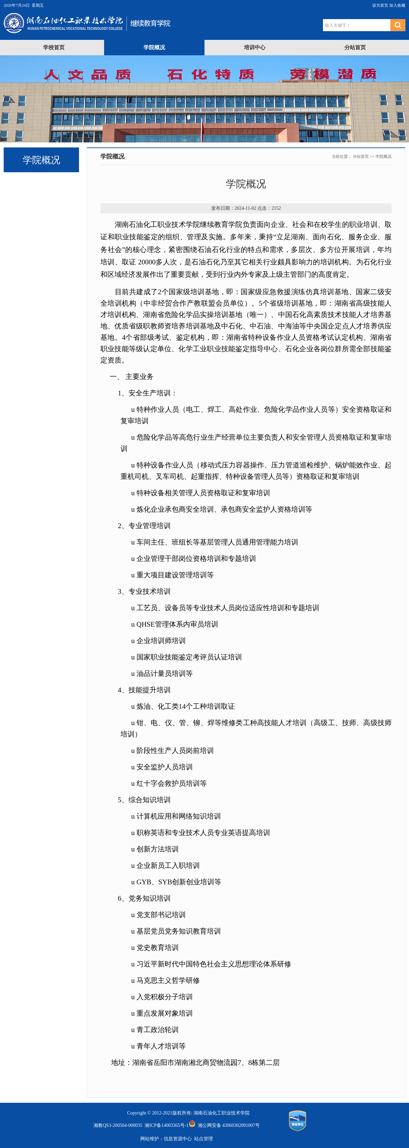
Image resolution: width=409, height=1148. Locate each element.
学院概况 (154, 47)
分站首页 (355, 47)
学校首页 (54, 47)
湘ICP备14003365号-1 (165, 1125)
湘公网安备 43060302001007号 (224, 1125)
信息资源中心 (178, 1138)
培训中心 (254, 47)
